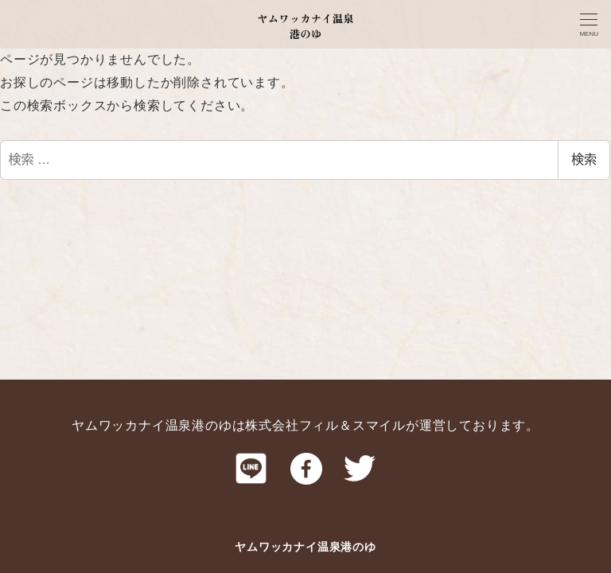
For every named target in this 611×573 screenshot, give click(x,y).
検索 (584, 159)
